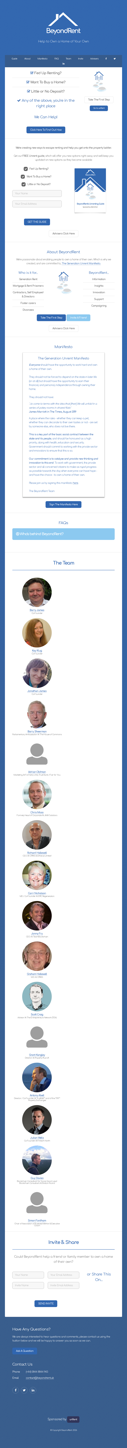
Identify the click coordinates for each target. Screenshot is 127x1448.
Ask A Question (24, 1351)
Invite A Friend (78, 317)
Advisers (94, 58)
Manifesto (42, 58)
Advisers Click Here (63, 233)
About (27, 58)
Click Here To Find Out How (46, 130)
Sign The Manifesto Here (63, 504)
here (75, 483)
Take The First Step (99, 99)
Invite (80, 58)
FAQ (56, 58)
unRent (73, 1419)
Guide (14, 58)
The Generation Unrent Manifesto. (81, 263)
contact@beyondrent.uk (40, 1378)
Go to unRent (99, 108)
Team (68, 58)
